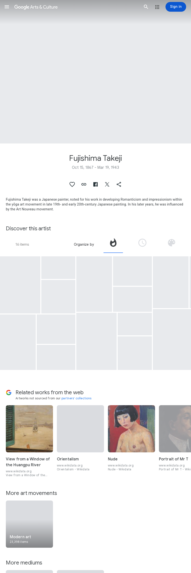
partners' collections (76, 398)
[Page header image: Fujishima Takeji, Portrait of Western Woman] (95, 71)
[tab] (113, 244)
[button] (7, 7)
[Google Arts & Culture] (76, 7)
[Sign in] (175, 7)
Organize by (84, 244)
